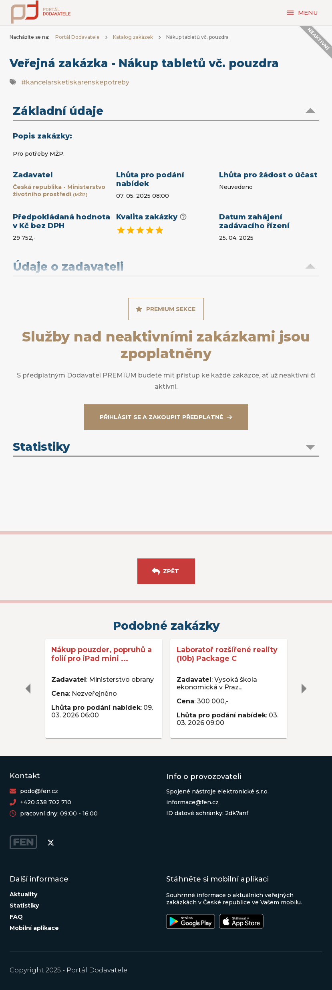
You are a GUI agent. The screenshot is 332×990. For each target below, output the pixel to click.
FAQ (16, 916)
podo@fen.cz (39, 791)
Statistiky (24, 905)
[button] (166, 111)
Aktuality (23, 894)
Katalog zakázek (133, 37)
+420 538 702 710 (45, 802)
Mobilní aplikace (34, 928)
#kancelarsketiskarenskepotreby (75, 82)
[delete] (28, 688)
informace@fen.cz (192, 802)
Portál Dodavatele (77, 37)
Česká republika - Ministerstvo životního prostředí (59, 190)
